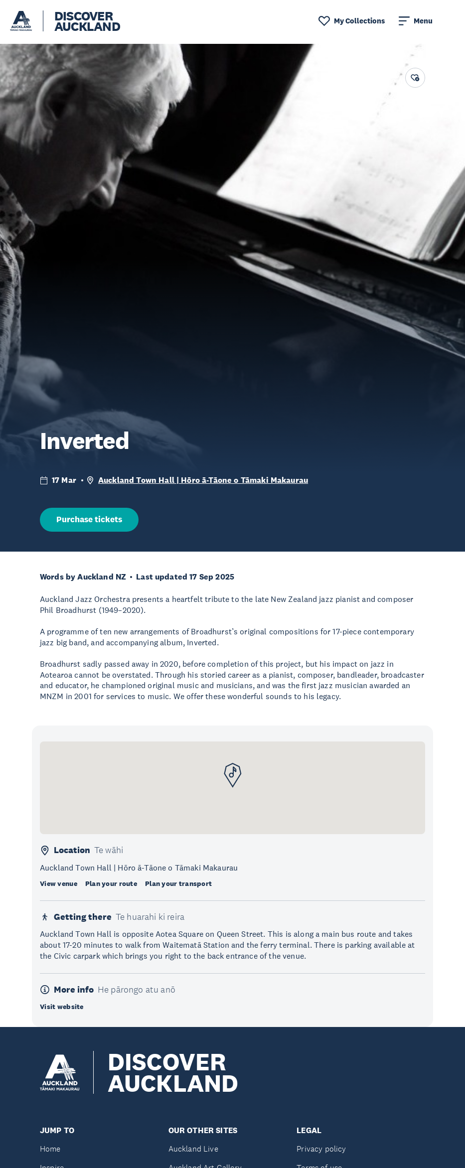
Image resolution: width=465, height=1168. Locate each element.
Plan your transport (178, 883)
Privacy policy (321, 1149)
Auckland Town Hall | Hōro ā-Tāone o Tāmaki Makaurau (203, 480)
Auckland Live (193, 1149)
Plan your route (111, 883)
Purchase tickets (89, 519)
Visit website (62, 1006)
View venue (58, 883)
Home (50, 1149)
